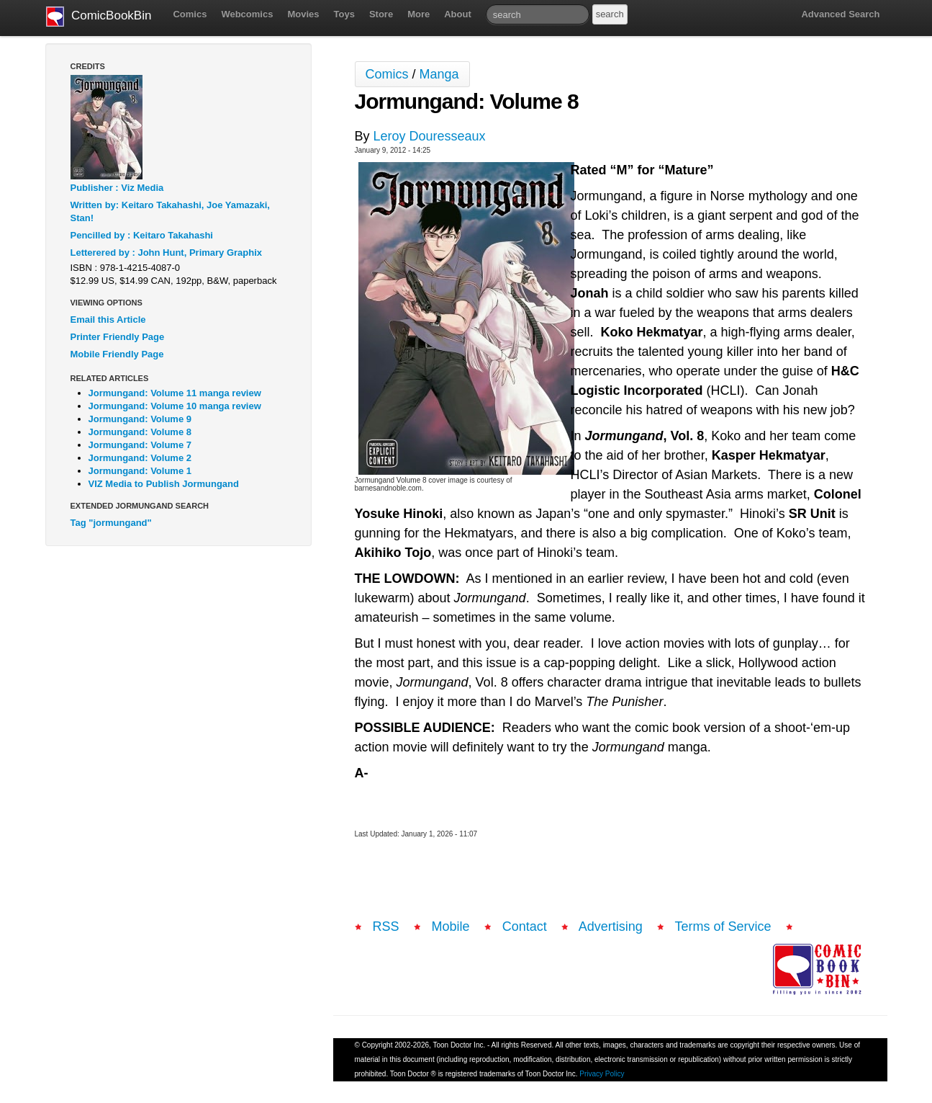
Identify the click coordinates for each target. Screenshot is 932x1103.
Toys (344, 14)
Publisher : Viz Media (117, 187)
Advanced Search (840, 14)
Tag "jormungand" (111, 522)
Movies (303, 14)
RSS (386, 926)
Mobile (451, 926)
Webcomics (247, 14)
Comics (190, 14)
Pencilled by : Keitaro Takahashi (142, 235)
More (418, 14)
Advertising (611, 926)
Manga (439, 74)
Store (381, 14)
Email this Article (108, 319)
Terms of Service (723, 926)
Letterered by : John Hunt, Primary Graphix (167, 252)
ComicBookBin (99, 16)
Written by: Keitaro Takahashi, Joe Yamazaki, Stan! (170, 211)
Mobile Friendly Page (117, 354)
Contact (524, 926)
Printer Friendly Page (118, 336)
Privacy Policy (601, 1074)
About (457, 14)
